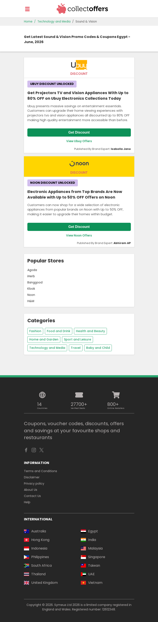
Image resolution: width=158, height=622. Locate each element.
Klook (31, 288)
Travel (76, 348)
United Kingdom (41, 582)
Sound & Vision (86, 22)
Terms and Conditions (40, 471)
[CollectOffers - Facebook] (26, 451)
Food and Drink (58, 331)
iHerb (31, 276)
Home (28, 22)
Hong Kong (36, 539)
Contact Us (32, 496)
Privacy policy (34, 483)
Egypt (89, 531)
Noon (31, 295)
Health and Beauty (90, 331)
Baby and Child (98, 348)
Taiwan (90, 565)
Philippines (36, 556)
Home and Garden (43, 339)
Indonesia (35, 548)
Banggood (35, 282)
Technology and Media (54, 22)
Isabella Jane (121, 149)
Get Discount (79, 132)
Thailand (35, 574)
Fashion (35, 331)
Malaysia (92, 548)
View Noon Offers (79, 235)
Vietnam (91, 582)
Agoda (32, 270)
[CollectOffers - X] (41, 451)
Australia (35, 531)
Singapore (93, 556)
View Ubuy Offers (79, 141)
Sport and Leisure (77, 339)
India (88, 539)
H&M (30, 301)
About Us (30, 490)
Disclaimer (32, 477)
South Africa (38, 565)
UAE (88, 574)
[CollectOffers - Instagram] (34, 451)
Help (27, 502)
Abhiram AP (122, 243)
